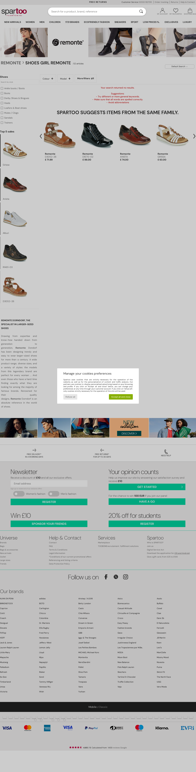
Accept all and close (121, 397)
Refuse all (70, 397)
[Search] (141, 12)
